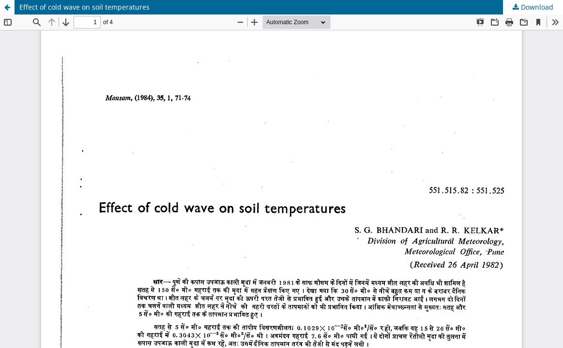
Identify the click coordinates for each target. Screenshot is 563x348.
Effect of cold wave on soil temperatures (84, 7)
